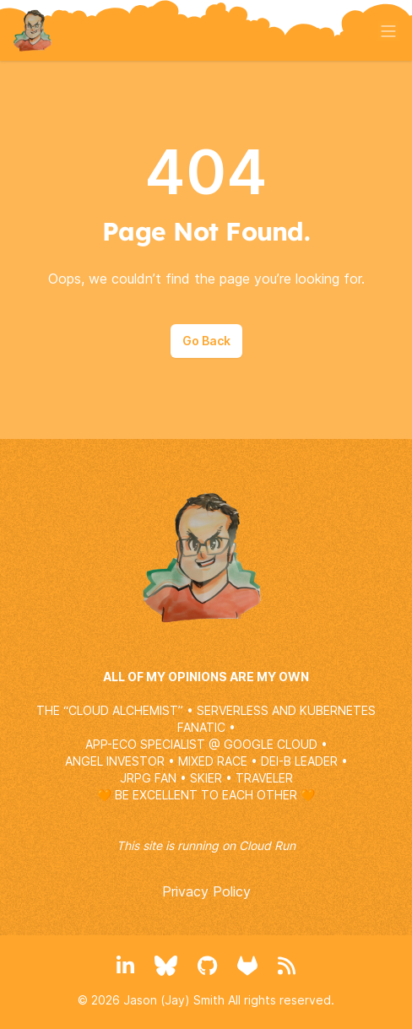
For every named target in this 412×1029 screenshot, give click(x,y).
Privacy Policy (206, 891)
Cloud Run (267, 845)
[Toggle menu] (388, 31)
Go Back (206, 340)
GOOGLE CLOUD (270, 744)
